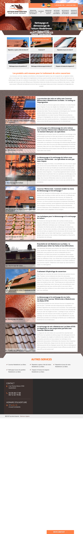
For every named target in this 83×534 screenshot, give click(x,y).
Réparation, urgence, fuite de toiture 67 (33, 12)
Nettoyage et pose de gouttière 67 (56, 12)
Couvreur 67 (41, 12)
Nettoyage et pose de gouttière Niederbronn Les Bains (16, 371)
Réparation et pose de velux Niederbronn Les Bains (62, 365)
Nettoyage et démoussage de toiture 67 (65, 12)
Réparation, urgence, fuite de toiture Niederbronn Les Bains (41, 365)
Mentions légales (25, 416)
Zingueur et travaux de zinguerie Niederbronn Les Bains (40, 371)
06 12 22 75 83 (70, 5)
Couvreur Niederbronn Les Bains (17, 364)
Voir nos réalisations (41, 39)
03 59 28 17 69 (59, 5)
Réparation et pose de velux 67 (48, 12)
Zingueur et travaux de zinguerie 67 (74, 12)
